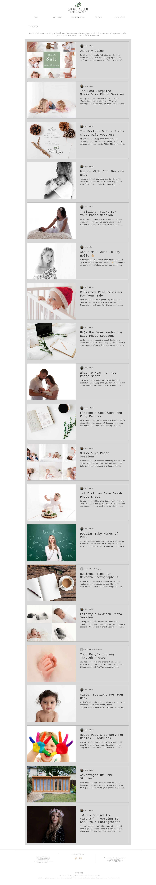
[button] (77, 17)
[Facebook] (76, 858)
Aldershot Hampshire (43, 878)
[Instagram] (80, 858)
